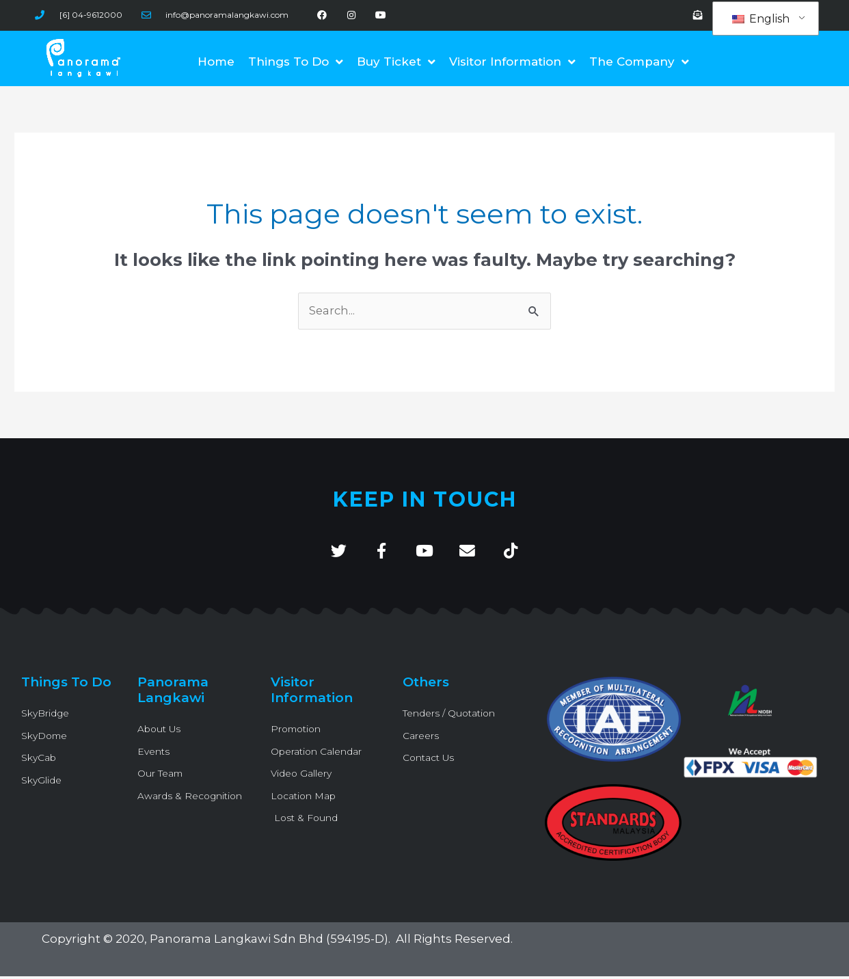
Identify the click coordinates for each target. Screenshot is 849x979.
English (761, 18)
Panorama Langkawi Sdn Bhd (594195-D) (270, 942)
